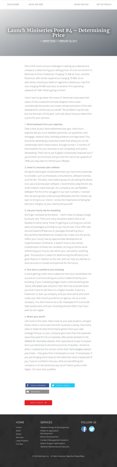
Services (19, 437)
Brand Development (49, 437)
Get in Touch (104, 4)
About (18, 434)
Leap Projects (22, 440)
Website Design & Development (54, 427)
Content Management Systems (54, 440)
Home (58, 12)
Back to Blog (38, 403)
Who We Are (36, 4)
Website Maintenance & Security (54, 447)
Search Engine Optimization (52, 443)
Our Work (13, 4)
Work (18, 431)
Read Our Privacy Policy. (75, 456)
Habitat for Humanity (35, 341)
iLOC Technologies (73, 349)
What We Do (81, 4)
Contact (19, 444)
